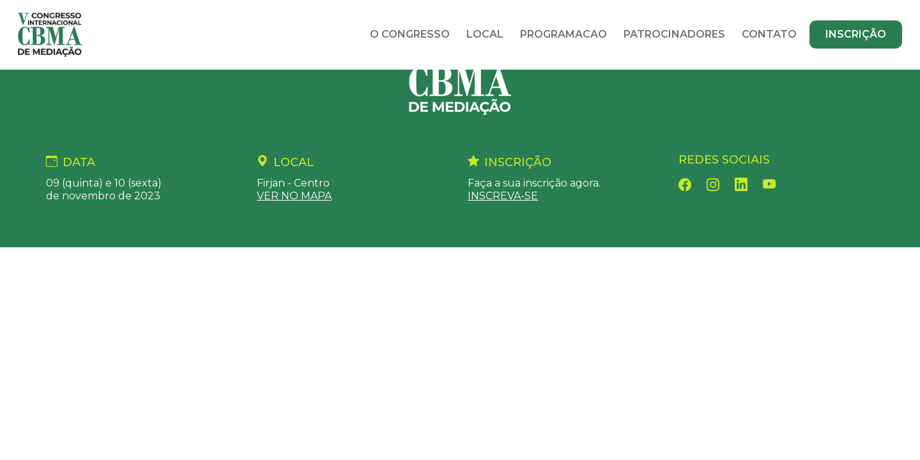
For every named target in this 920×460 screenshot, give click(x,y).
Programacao (563, 34)
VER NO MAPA (294, 196)
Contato (769, 34)
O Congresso (410, 34)
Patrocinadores (674, 34)
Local (484, 34)
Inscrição (855, 34)
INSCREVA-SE (503, 196)
